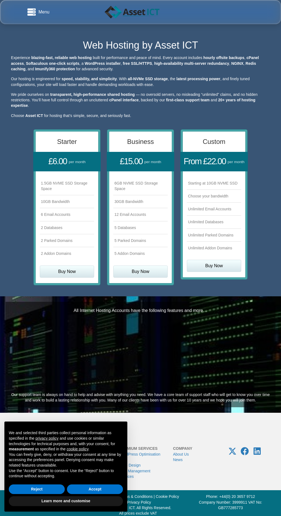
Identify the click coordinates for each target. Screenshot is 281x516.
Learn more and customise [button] (65, 501)
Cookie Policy (167, 496)
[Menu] (38, 12)
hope (220, 400)
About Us (181, 454)
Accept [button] (95, 489)
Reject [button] (37, 489)
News (177, 460)
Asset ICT (176, 45)
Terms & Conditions (136, 496)
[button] (232, 451)
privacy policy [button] (46, 438)
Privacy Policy (139, 502)
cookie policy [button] (77, 449)
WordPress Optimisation (140, 454)
